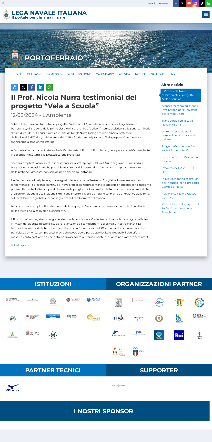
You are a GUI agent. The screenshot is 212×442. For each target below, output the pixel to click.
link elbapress (20, 245)
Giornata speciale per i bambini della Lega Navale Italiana (179, 135)
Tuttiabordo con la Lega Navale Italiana (177, 122)
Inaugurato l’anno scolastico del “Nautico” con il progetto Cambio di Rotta (180, 182)
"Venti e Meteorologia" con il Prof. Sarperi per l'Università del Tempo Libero (180, 110)
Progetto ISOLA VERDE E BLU (178, 170)
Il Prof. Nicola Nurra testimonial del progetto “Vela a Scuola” (178, 95)
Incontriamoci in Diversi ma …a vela (180, 159)
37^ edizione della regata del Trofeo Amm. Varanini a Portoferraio (180, 208)
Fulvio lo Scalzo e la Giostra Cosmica (179, 195)
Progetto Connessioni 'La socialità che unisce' (178, 148)
